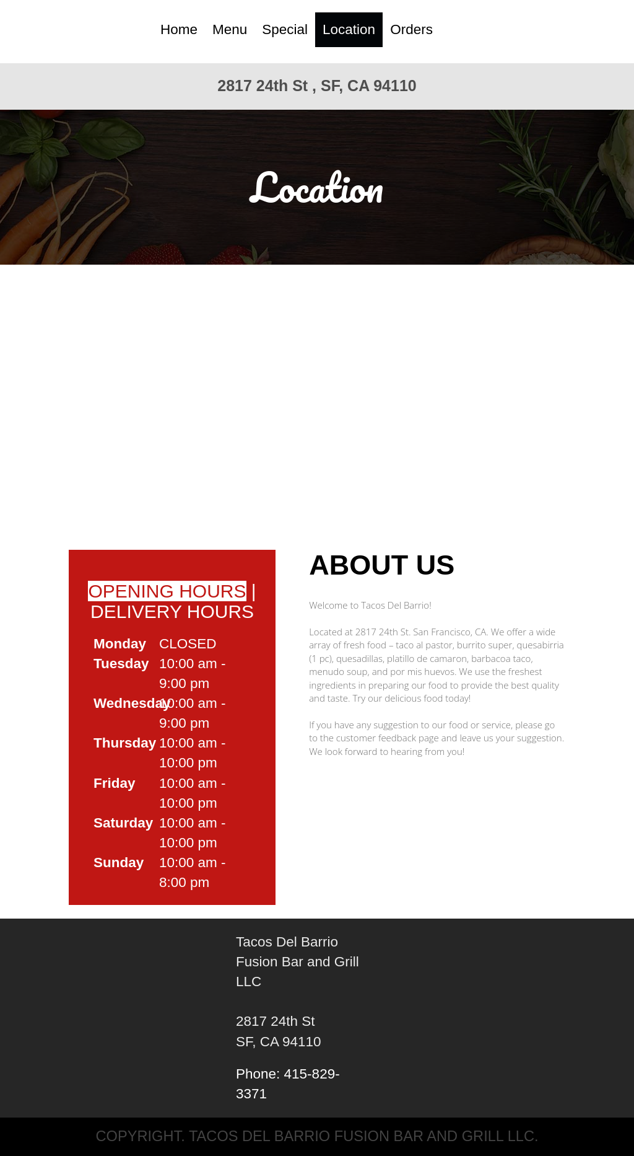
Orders (411, 29)
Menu (229, 29)
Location (349, 29)
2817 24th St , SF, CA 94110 (316, 85)
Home (179, 29)
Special (285, 29)
